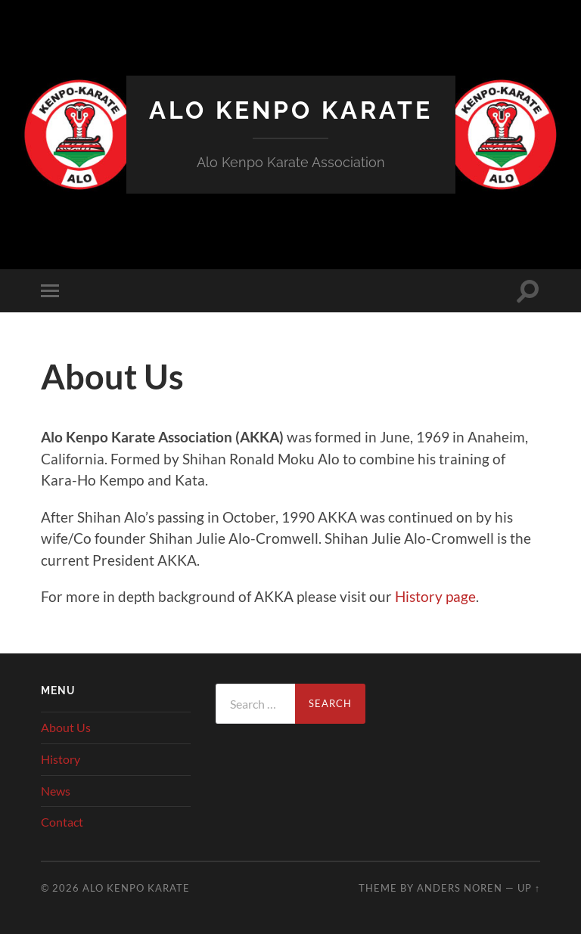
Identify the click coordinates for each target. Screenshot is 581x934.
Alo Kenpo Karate (291, 110)
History (60, 759)
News (55, 791)
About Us (66, 727)
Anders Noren (459, 888)
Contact (62, 822)
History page (435, 596)
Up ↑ (528, 888)
